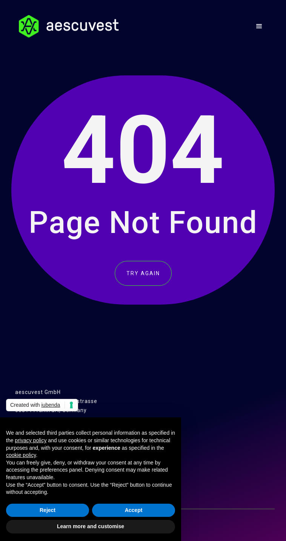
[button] (259, 26)
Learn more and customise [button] (90, 526)
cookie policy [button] (21, 455)
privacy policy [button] (30, 440)
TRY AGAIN (143, 273)
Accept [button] (134, 510)
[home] (67, 26)
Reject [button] (47, 510)
